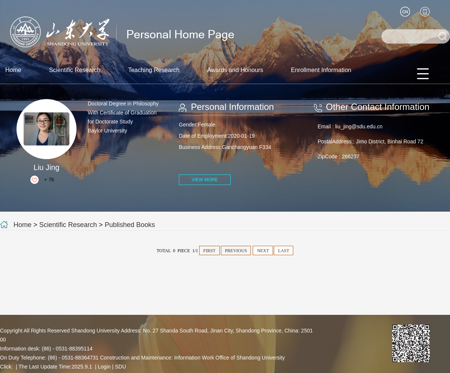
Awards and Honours (235, 70)
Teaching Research (154, 70)
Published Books (130, 225)
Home (13, 70)
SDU (120, 367)
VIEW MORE (205, 179)
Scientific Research (74, 70)
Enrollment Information (321, 70)
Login (104, 367)
